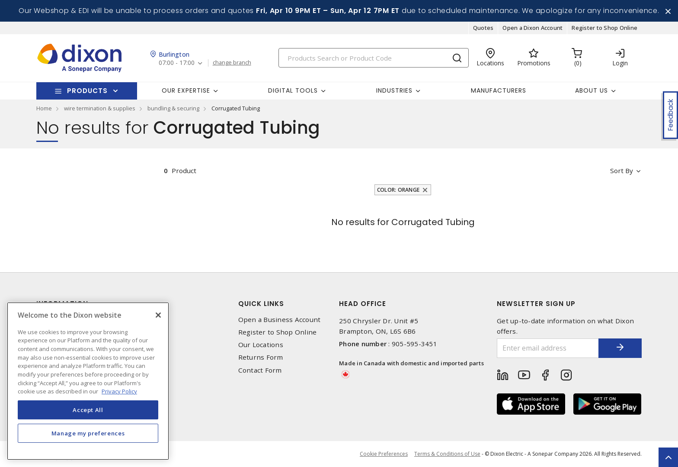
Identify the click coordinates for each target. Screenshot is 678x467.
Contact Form (260, 370)
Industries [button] (394, 90)
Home (44, 108)
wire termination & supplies (99, 108)
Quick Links (261, 303)
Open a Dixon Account (532, 28)
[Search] (373, 58)
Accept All (88, 410)
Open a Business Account (279, 320)
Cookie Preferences (384, 454)
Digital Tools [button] (293, 90)
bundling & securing (173, 108)
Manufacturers (498, 90)
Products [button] (87, 90)
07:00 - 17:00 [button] (177, 63)
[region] (88, 381)
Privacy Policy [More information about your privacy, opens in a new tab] (119, 391)
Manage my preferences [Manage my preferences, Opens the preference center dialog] (88, 433)
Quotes (483, 28)
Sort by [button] (621, 170)
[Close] (158, 315)
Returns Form (260, 357)
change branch (232, 62)
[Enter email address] (548, 348)
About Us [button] (591, 90)
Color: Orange (398, 189)
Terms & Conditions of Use (447, 453)
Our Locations (260, 345)
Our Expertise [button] (186, 90)
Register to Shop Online (604, 28)
